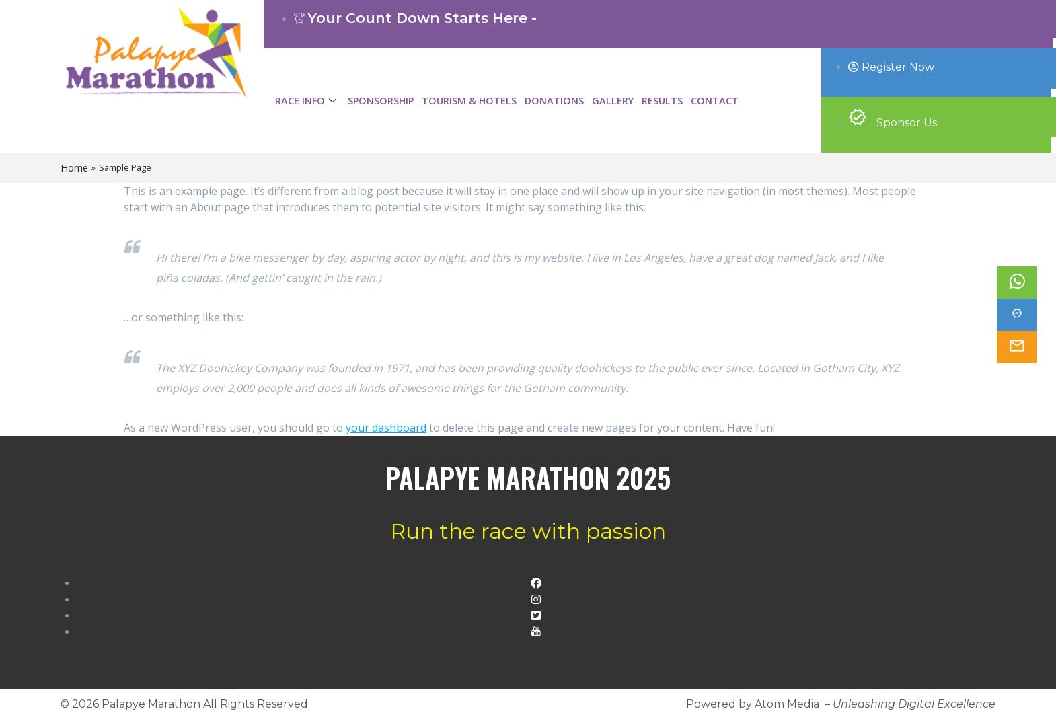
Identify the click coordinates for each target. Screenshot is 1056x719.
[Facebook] (1017, 315)
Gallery (613, 100)
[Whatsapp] (1017, 282)
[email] (1017, 347)
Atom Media (787, 703)
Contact (715, 100)
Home (74, 167)
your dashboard (386, 427)
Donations (554, 100)
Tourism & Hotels (469, 100)
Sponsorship (381, 100)
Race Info (307, 100)
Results (662, 100)
